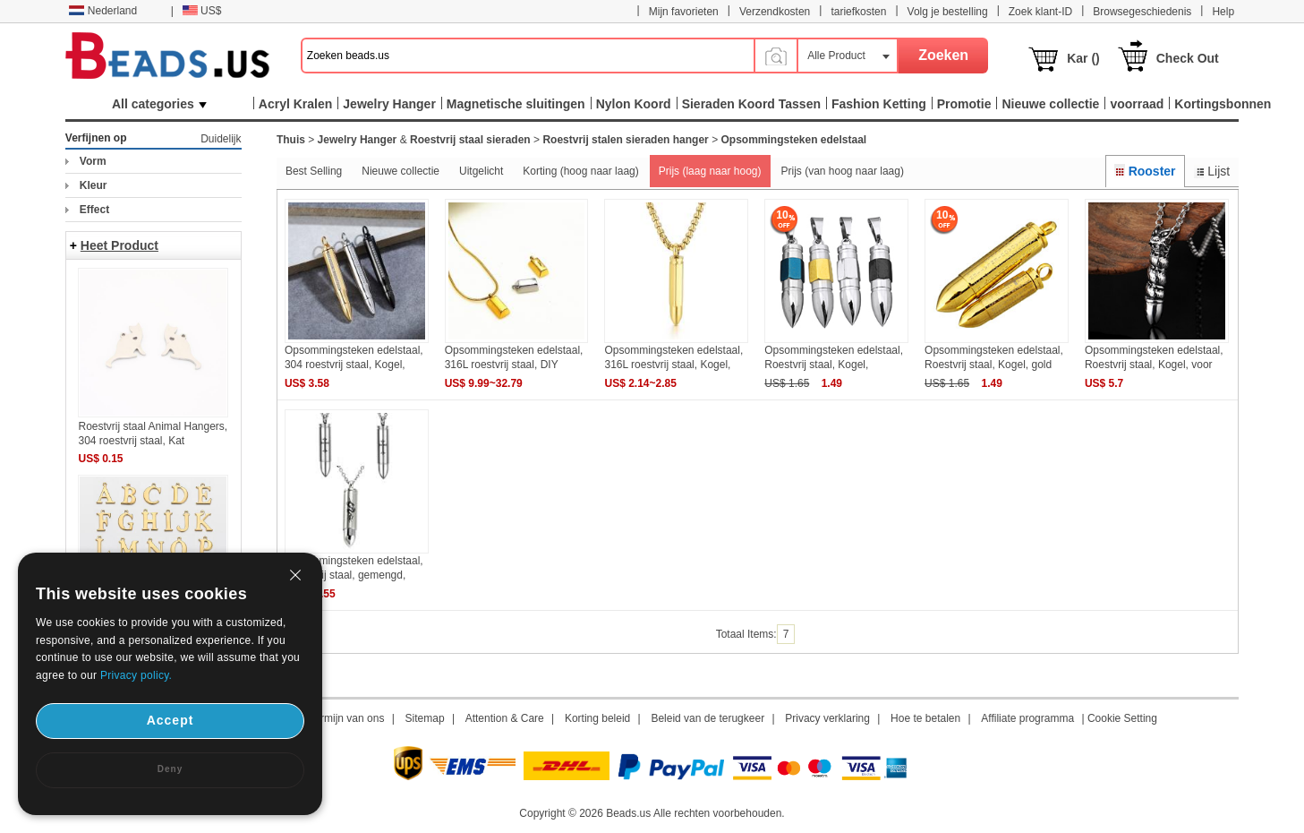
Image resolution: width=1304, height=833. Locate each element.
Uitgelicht (481, 171)
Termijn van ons (346, 718)
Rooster (1145, 171)
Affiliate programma (1027, 718)
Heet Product (119, 245)
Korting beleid (597, 718)
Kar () (1083, 58)
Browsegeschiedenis (1142, 11)
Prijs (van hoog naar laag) (842, 171)
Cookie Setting (1122, 718)
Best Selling (314, 171)
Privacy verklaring (827, 718)
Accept (170, 720)
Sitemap (425, 718)
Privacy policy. (136, 675)
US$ (202, 10)
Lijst (1212, 171)
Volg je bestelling (948, 11)
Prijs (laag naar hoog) (710, 171)
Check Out (1187, 58)
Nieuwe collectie (400, 171)
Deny (170, 769)
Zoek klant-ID (1040, 11)
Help (1223, 11)
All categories (159, 104)
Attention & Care (504, 718)
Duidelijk (220, 139)
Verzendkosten (774, 11)
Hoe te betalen (925, 718)
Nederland (103, 10)
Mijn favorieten (684, 11)
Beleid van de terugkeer (707, 718)
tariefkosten (858, 11)
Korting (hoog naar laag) (580, 171)
